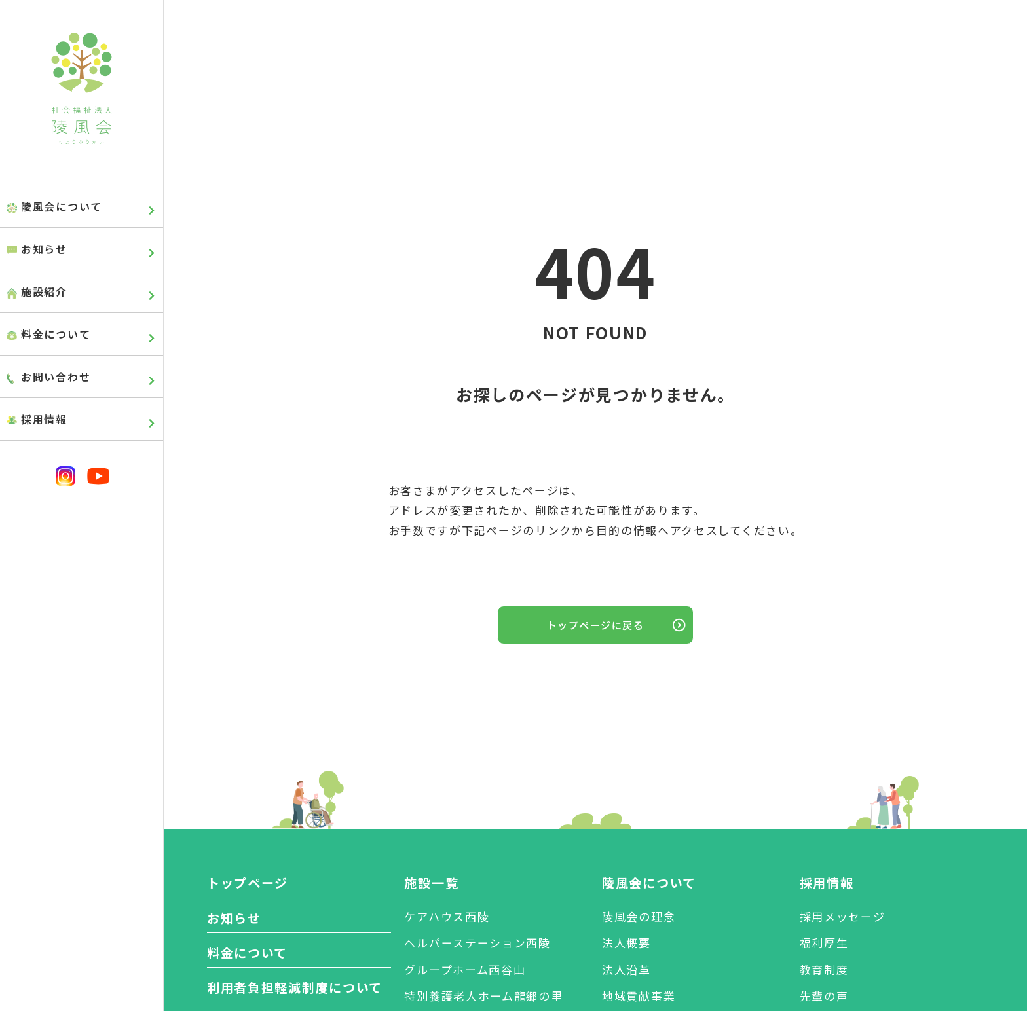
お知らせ (44, 249)
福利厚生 (824, 942)
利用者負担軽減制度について (295, 987)
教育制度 (824, 969)
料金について (55, 334)
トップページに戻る (595, 625)
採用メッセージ (843, 916)
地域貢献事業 (638, 995)
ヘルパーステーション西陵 (477, 942)
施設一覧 (431, 882)
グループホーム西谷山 (464, 969)
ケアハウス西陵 (446, 916)
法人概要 (626, 942)
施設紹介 (44, 291)
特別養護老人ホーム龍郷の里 (483, 995)
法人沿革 (626, 969)
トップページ (247, 882)
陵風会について (61, 206)
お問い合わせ (55, 376)
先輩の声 (824, 995)
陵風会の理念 (638, 916)
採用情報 (44, 419)
